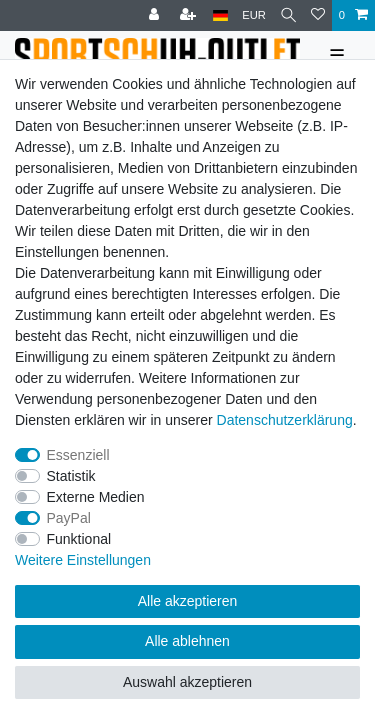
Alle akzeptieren (188, 601)
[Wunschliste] (318, 15)
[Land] (220, 15)
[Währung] (254, 15)
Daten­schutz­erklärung (285, 420)
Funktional (79, 539)
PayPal (69, 518)
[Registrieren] (190, 15)
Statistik (71, 476)
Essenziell (78, 455)
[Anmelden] (156, 15)
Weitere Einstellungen (83, 560)
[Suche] (288, 15)
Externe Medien (96, 497)
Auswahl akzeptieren (187, 682)
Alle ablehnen (187, 641)
